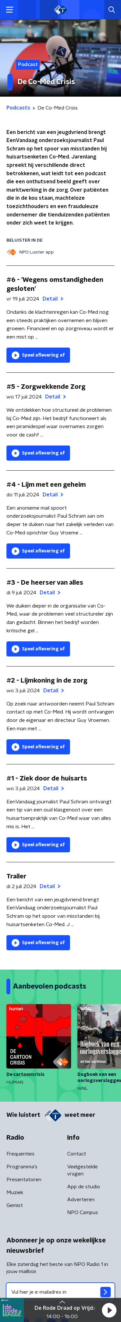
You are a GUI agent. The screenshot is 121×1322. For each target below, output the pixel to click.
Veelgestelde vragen (82, 1170)
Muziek (14, 1192)
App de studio (83, 1186)
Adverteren (81, 1199)
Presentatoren (23, 1179)
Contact (76, 1153)
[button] (109, 1310)
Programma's (21, 1166)
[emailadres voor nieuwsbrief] (60, 1292)
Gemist (14, 1205)
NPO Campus (82, 1212)
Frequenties (20, 1153)
